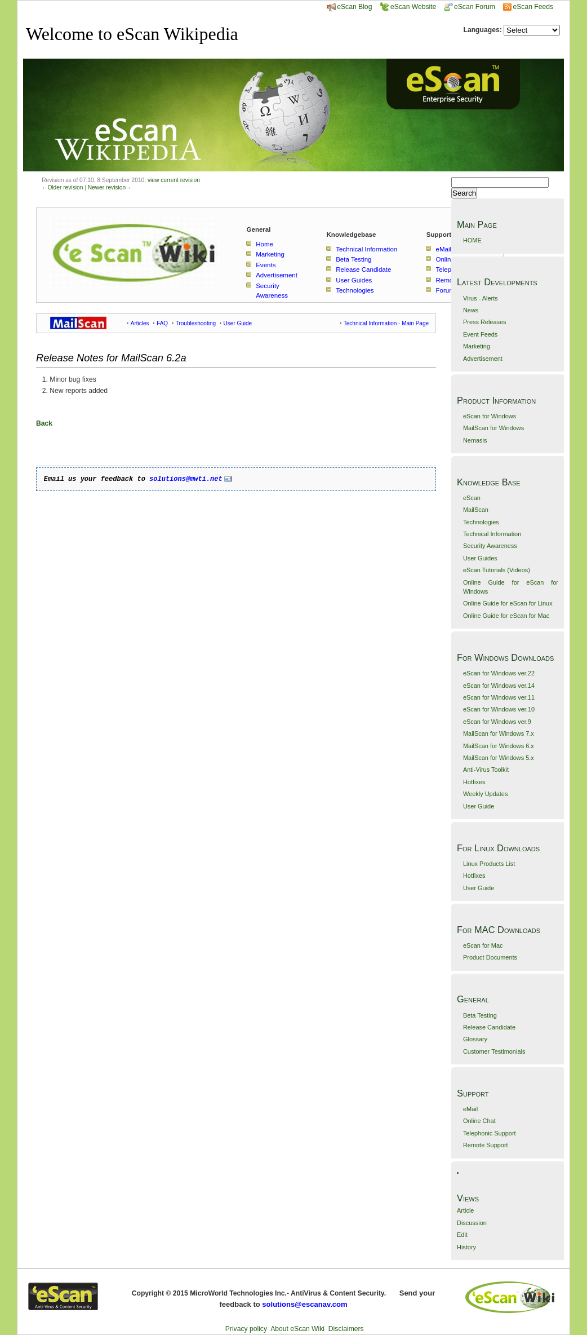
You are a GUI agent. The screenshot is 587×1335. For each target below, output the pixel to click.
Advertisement (482, 358)
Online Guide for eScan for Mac (506, 615)
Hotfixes (474, 782)
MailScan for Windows (493, 428)
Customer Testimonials (494, 1051)
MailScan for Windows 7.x (498, 733)
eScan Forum (469, 7)
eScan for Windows (489, 416)
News (470, 310)
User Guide (478, 806)
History (466, 1247)
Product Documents (490, 957)
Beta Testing (480, 1015)
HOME (472, 240)
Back (44, 423)
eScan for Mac (483, 945)
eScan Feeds (532, 7)
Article (465, 1210)
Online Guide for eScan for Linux (508, 603)
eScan (472, 497)
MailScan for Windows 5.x (498, 757)
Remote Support (485, 1145)
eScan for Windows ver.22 (499, 673)
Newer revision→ (110, 187)
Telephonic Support (489, 1133)
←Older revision (62, 187)
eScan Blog (349, 7)
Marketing (476, 346)
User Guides (480, 558)
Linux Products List (489, 863)
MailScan (475, 509)
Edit (462, 1234)
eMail (470, 1109)
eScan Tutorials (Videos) (496, 570)
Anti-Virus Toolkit (486, 769)
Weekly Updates (485, 793)
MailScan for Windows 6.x (498, 745)
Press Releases (484, 322)
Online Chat (479, 1120)
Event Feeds (480, 334)
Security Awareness (490, 545)
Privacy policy (246, 1329)
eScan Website (408, 7)
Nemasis (475, 440)
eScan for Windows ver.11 (499, 697)
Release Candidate (489, 1027)
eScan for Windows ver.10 (499, 709)
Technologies (481, 522)
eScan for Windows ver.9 (497, 721)
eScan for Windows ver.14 (499, 685)
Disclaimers (346, 1329)
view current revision (174, 180)
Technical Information (492, 534)
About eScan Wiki (297, 1329)
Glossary (475, 1039)
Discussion (472, 1222)
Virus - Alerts (480, 298)
